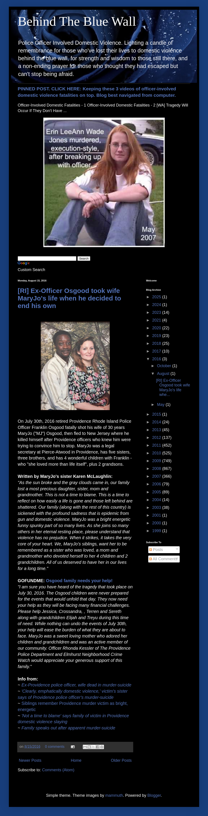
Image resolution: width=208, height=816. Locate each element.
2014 (157, 422)
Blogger (154, 795)
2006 (157, 484)
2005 (157, 492)
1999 (157, 531)
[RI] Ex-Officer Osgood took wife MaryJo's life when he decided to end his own (69, 298)
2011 (157, 445)
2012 (157, 437)
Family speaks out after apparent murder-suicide (68, 727)
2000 (157, 523)
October (164, 366)
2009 (157, 461)
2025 (157, 297)
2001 (157, 515)
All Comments (163, 559)
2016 (157, 359)
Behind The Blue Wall (77, 21)
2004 (157, 500)
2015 (157, 414)
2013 (157, 430)
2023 (157, 312)
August (163, 373)
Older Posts (121, 760)
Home (76, 760)
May (161, 404)
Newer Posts (30, 760)
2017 (157, 351)
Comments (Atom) (58, 770)
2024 (157, 304)
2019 (157, 335)
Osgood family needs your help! (79, 580)
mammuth (114, 795)
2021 (157, 320)
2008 (157, 468)
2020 (157, 328)
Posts (156, 549)
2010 (157, 453)
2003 (157, 507)
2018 (157, 343)
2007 (157, 476)
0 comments (54, 746)
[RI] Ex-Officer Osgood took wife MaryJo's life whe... (173, 387)
